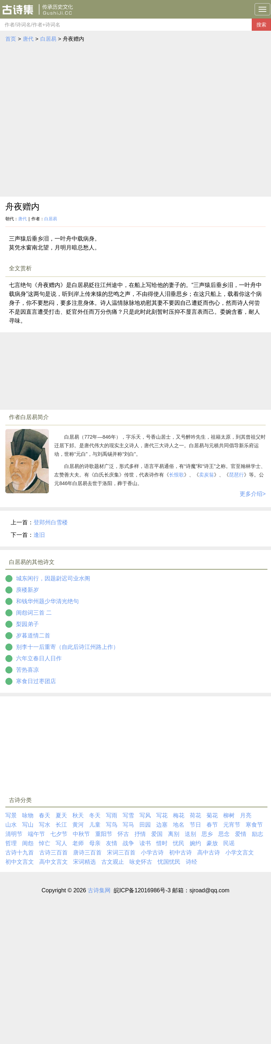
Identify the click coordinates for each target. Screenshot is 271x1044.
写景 (11, 815)
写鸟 (111, 825)
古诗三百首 (53, 852)
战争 (128, 843)
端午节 (36, 834)
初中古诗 (180, 852)
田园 (145, 825)
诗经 (191, 862)
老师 (78, 843)
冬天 (95, 815)
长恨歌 (176, 475)
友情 (111, 843)
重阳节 (103, 834)
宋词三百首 (121, 852)
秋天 (78, 815)
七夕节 (58, 834)
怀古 (123, 834)
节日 (195, 825)
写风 (145, 815)
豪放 (212, 843)
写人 (61, 843)
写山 (28, 825)
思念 (224, 834)
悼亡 (44, 843)
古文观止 (112, 862)
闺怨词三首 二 (34, 613)
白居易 (48, 39)
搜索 (261, 24)
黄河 (78, 825)
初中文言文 (19, 862)
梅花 (178, 815)
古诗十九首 (19, 852)
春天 (44, 815)
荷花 (195, 815)
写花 (162, 815)
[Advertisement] (73, 120)
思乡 (207, 834)
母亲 (95, 843)
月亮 (245, 815)
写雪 (128, 815)
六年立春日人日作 (39, 658)
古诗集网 (99, 890)
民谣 (229, 843)
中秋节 (81, 834)
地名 (178, 825)
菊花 (212, 815)
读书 (145, 843)
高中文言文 (53, 862)
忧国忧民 (169, 862)
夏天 (61, 815)
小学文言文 (239, 852)
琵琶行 (236, 475)
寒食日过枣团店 (36, 681)
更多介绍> (253, 494)
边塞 (162, 825)
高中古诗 (208, 852)
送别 (190, 834)
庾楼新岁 (27, 590)
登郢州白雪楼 (51, 522)
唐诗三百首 (87, 852)
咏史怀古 (140, 862)
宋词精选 (84, 862)
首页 (10, 39)
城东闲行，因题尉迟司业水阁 (53, 578)
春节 (212, 825)
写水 (44, 825)
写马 (128, 825)
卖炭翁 (206, 475)
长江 (61, 825)
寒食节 (254, 825)
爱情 (240, 834)
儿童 (95, 825)
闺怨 (28, 843)
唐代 (28, 39)
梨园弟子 (27, 624)
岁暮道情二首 (33, 635)
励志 (257, 834)
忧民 (178, 843)
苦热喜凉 (27, 670)
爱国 (157, 834)
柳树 (229, 815)
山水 (11, 825)
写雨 (111, 815)
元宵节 (231, 825)
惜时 (162, 843)
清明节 (13, 834)
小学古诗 (152, 852)
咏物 (28, 815)
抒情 (140, 834)
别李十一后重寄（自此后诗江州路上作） (67, 647)
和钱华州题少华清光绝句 (47, 601)
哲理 (11, 843)
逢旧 (39, 535)
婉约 (195, 843)
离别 (173, 834)
